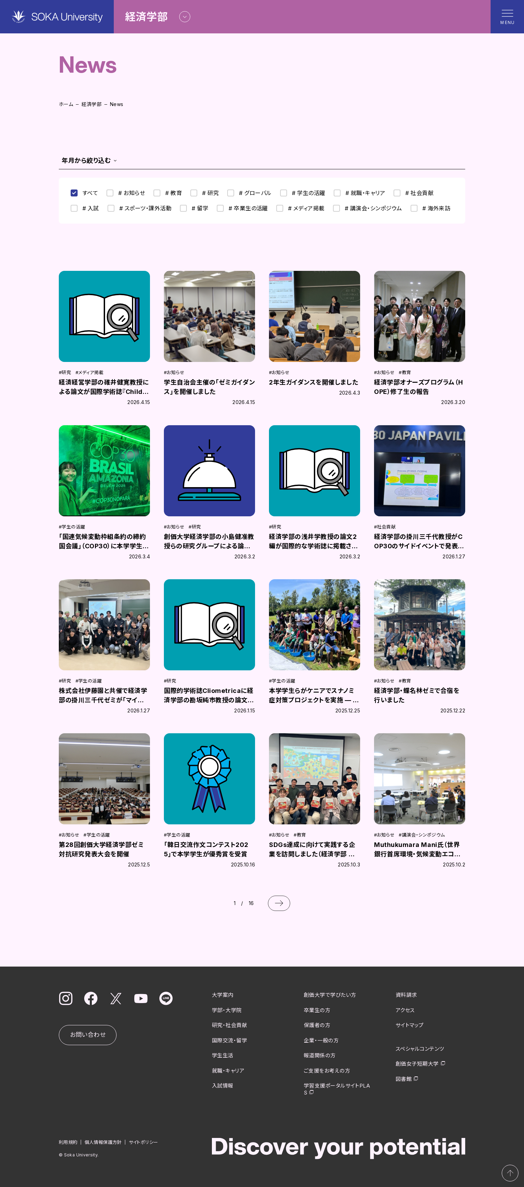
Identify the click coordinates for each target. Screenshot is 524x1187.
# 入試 (85, 208)
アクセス (405, 1010)
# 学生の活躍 (303, 193)
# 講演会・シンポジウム (368, 208)
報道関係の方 (320, 1055)
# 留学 (194, 208)
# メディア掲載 (300, 208)
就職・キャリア (228, 1070)
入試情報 (222, 1085)
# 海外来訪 (430, 208)
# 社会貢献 (413, 193)
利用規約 (68, 1142)
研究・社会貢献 (229, 1025)
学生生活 (222, 1055)
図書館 (404, 1079)
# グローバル (249, 193)
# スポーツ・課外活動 (139, 208)
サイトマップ (410, 1025)
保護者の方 (317, 1025)
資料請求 (406, 995)
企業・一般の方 (321, 1040)
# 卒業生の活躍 (242, 208)
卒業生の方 (317, 1010)
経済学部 (91, 104)
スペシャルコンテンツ (420, 1048)
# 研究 (204, 193)
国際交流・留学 (229, 1040)
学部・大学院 (227, 1010)
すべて (84, 193)
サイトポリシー (143, 1142)
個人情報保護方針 (103, 1142)
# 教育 (167, 193)
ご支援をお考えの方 (327, 1070)
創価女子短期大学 (417, 1063)
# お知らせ (126, 193)
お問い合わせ (87, 1034)
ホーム (66, 104)
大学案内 (222, 995)
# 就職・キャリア (359, 193)
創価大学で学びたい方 (330, 995)
